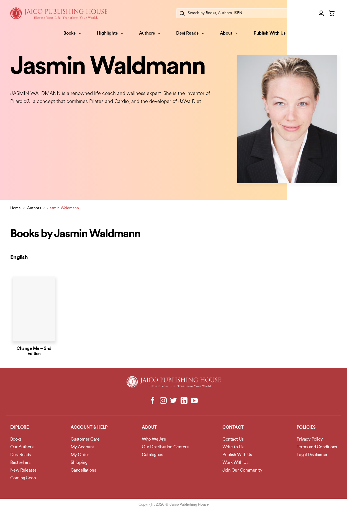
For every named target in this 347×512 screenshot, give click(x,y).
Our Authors (22, 447)
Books (72, 33)
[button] (321, 13)
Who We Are (154, 439)
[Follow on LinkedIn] (183, 401)
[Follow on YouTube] (194, 401)
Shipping (79, 463)
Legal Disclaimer (312, 455)
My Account (82, 447)
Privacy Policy (310, 439)
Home (15, 208)
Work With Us (235, 463)
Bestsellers (20, 463)
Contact (233, 427)
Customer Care (85, 439)
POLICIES (306, 427)
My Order (80, 455)
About (229, 33)
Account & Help (89, 427)
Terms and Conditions (317, 447)
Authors (149, 33)
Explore (19, 427)
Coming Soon (23, 478)
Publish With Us (270, 33)
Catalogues (152, 455)
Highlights (110, 33)
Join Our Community (242, 470)
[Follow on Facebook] (152, 401)
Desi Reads (190, 33)
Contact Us (232, 439)
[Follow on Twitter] (173, 401)
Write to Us (232, 447)
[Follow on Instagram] (163, 401)
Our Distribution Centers (165, 447)
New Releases (23, 470)
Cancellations (83, 470)
